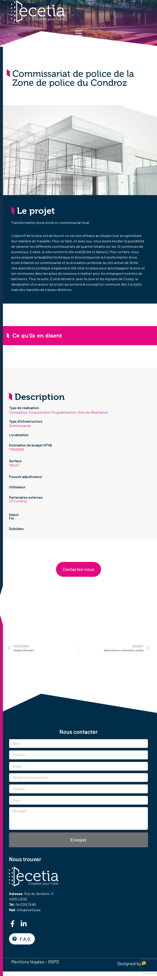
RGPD (53, 961)
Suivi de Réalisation (93, 412)
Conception (18, 412)
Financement (39, 412)
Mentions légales (27, 961)
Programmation (64, 412)
